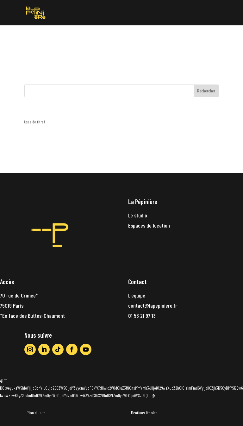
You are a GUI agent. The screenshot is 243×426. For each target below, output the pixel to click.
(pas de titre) (34, 121)
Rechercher (206, 90)
